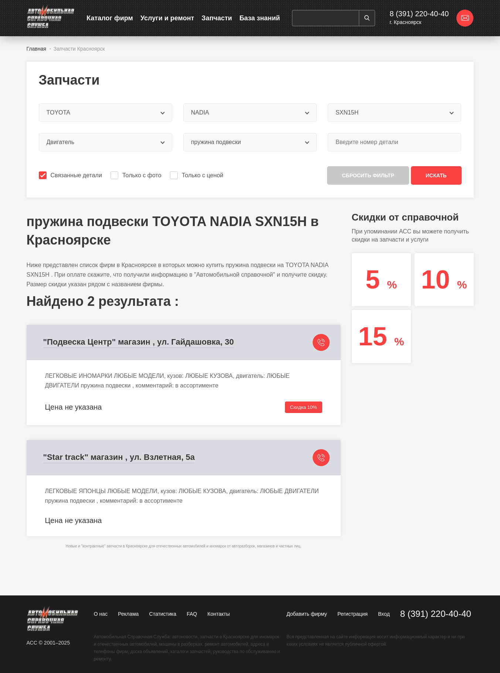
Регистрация (352, 614)
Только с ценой (197, 175)
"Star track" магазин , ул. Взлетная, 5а (119, 457)
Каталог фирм (109, 18)
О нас (101, 614)
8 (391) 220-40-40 (419, 14)
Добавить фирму (306, 614)
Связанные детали (71, 175)
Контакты (218, 614)
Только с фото (136, 175)
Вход (384, 614)
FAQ (192, 614)
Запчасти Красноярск (79, 49)
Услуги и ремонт (167, 18)
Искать (436, 175)
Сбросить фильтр (368, 175)
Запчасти (216, 18)
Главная (36, 49)
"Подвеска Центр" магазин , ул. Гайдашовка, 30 (138, 341)
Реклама (128, 614)
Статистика (163, 614)
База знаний (259, 18)
